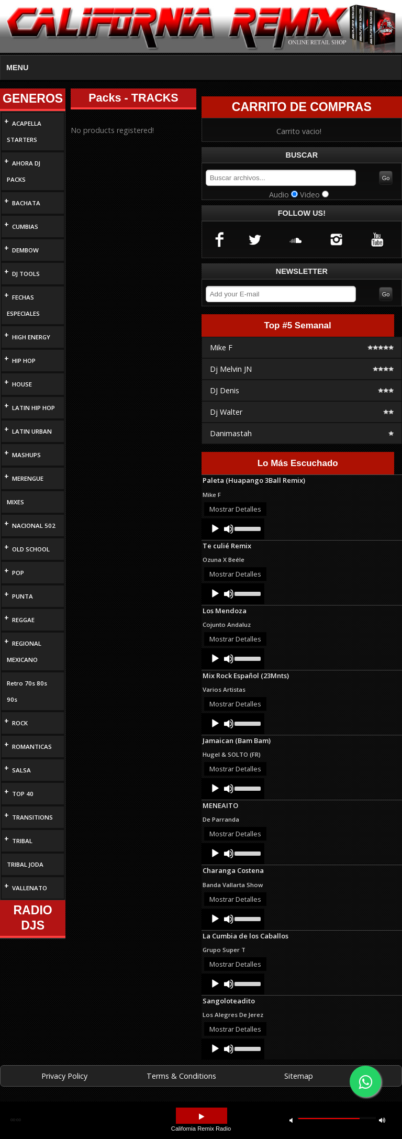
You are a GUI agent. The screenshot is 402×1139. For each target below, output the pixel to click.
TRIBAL (22, 841)
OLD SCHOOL (31, 549)
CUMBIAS (25, 226)
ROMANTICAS (32, 746)
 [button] (382, 1120)
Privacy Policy (64, 1076)
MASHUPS (26, 455)
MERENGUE (27, 478)
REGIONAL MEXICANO (24, 651)
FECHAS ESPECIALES (23, 305)
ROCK (20, 723)
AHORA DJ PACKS (23, 171)
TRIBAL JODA (25, 864)
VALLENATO (29, 888)
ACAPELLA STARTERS (24, 131)
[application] (233, 528)
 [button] (291, 1120)
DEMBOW (25, 250)
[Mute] (229, 529)
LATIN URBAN (32, 431)
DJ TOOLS (26, 274)
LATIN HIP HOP (33, 408)
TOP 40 (23, 794)
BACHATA (26, 203)
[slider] (246, 527)
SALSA (21, 770)
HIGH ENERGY (31, 337)
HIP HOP (24, 360)
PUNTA (22, 596)
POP (18, 573)
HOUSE (22, 384)
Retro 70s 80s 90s (27, 691)
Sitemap (298, 1076)
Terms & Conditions (181, 1076)
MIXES (15, 502)
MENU (17, 67)
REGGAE (23, 620)
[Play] (215, 529)
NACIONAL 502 (33, 525)
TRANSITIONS (32, 817)
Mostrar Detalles (235, 509)
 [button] (201, 1116)
